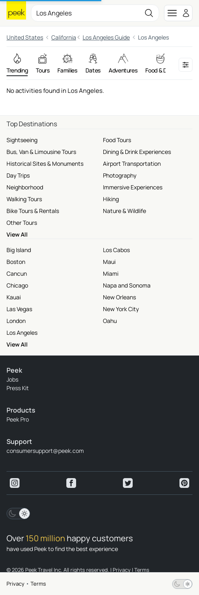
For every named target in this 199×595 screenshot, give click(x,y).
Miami (110, 273)
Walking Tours (24, 199)
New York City (121, 309)
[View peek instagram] (15, 483)
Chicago (17, 285)
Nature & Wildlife (124, 211)
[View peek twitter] (128, 483)
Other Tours (22, 222)
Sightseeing (22, 140)
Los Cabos (116, 250)
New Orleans (119, 297)
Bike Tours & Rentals (33, 211)
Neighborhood (25, 187)
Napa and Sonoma (127, 285)
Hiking (111, 199)
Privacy (15, 583)
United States (25, 37)
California (63, 37)
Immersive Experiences (132, 187)
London (16, 321)
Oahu (110, 321)
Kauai (14, 297)
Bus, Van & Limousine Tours (41, 152)
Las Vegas (19, 309)
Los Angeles (22, 332)
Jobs (12, 379)
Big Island (19, 250)
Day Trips (18, 175)
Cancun (17, 273)
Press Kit (18, 388)
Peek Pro (18, 419)
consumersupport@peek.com (45, 450)
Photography (119, 175)
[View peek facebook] (71, 483)
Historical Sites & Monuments (45, 163)
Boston (16, 262)
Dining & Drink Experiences (137, 152)
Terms (38, 583)
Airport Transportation (132, 163)
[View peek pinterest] (184, 483)
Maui (109, 262)
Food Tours (117, 140)
